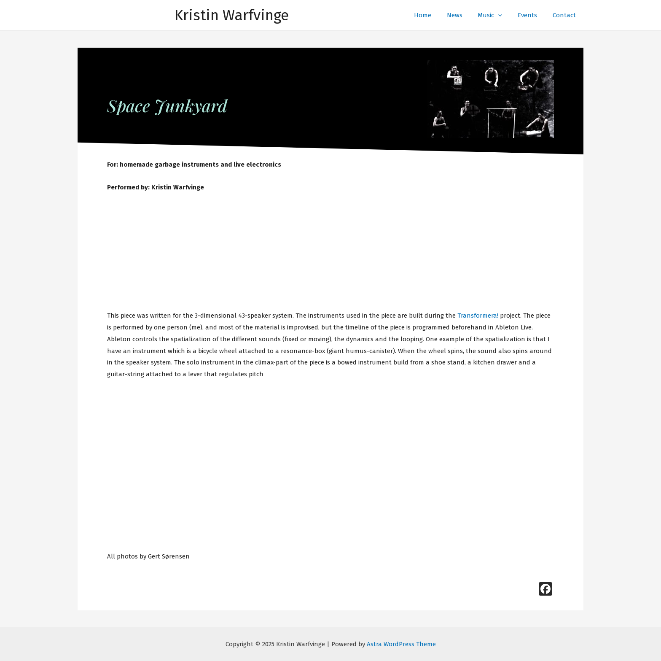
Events (531, 15)
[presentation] (505, 15)
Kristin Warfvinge (232, 15)
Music (497, 15)
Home (435, 15)
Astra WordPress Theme (401, 644)
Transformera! (477, 315)
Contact (565, 15)
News (464, 15)
